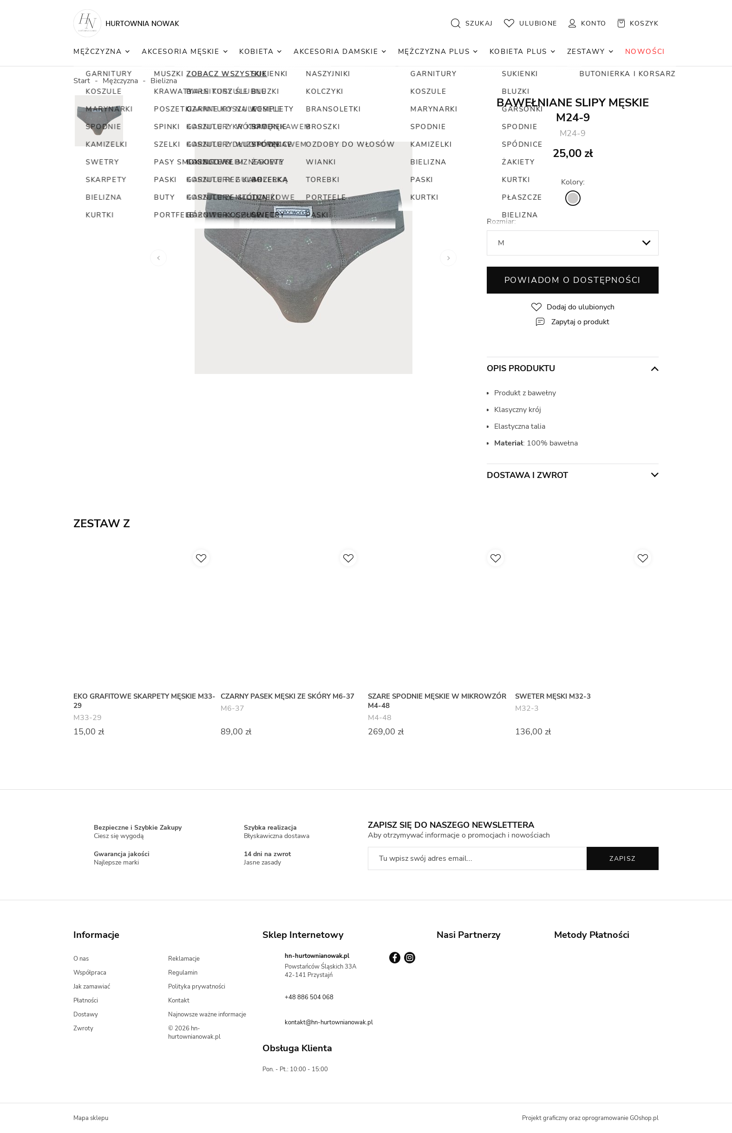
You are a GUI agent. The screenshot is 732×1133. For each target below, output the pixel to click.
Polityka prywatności (196, 986)
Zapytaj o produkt (580, 322)
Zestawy (586, 51)
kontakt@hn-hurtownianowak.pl (329, 1022)
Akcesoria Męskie (181, 51)
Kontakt (179, 1000)
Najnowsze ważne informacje (207, 1014)
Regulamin (182, 973)
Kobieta (256, 51)
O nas (81, 959)
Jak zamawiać (91, 986)
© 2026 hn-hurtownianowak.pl (194, 1032)
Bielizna (163, 81)
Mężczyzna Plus (434, 51)
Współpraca (89, 973)
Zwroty (83, 1028)
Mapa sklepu (90, 1118)
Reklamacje (184, 959)
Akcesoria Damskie (336, 51)
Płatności (85, 1000)
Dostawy (85, 1014)
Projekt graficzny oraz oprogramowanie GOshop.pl (590, 1118)
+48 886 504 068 (309, 997)
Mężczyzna (97, 51)
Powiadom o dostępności (572, 280)
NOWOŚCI (645, 51)
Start (81, 81)
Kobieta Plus (518, 51)
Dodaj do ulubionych (580, 307)
